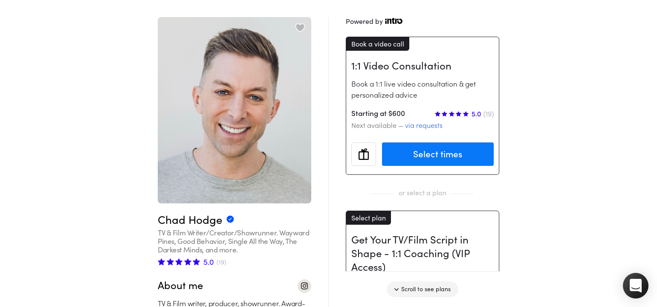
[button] (635, 285)
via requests (424, 125)
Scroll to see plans (422, 289)
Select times (437, 154)
